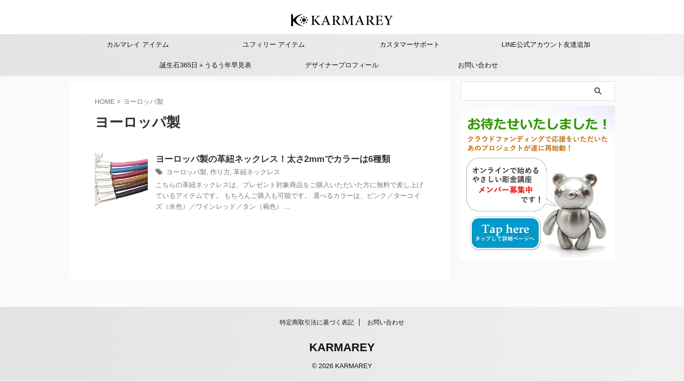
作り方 (240, 173)
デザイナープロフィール (342, 65)
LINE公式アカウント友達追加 (546, 44)
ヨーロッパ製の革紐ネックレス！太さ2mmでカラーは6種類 (290, 159)
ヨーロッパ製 (209, 173)
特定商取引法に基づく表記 (317, 322)
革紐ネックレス (275, 173)
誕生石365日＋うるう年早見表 (205, 65)
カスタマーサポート (410, 44)
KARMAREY (341, 347)
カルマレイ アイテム (138, 44)
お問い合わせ (478, 65)
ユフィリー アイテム (274, 44)
